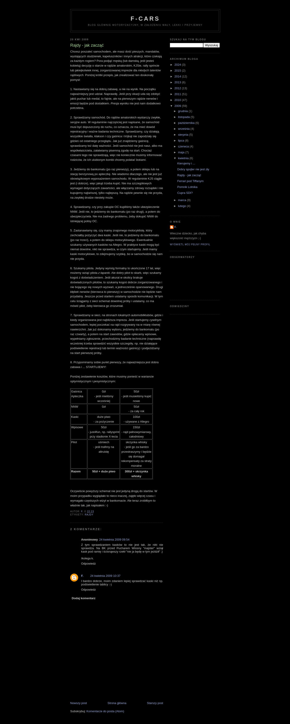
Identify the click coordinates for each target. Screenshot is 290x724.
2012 (178, 88)
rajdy (89, 514)
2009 (178, 106)
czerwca (184, 146)
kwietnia (184, 158)
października (187, 123)
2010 (178, 100)
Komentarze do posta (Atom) (105, 711)
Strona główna (117, 703)
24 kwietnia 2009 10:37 (105, 575)
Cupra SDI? (185, 193)
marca (182, 200)
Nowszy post (78, 703)
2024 (178, 64)
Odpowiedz (88, 563)
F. (82, 575)
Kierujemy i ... (186, 163)
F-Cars (145, 18)
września (184, 128)
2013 (178, 82)
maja (181, 152)
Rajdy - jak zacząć (189, 175)
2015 (178, 70)
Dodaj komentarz (84, 598)
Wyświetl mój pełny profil (190, 244)
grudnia (183, 111)
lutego (182, 206)
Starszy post (155, 703)
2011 (178, 94)
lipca (181, 140)
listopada (184, 117)
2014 (178, 76)
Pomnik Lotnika (187, 187)
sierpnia (183, 134)
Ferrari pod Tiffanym (190, 181)
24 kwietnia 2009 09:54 (114, 539)
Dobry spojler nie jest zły (193, 169)
